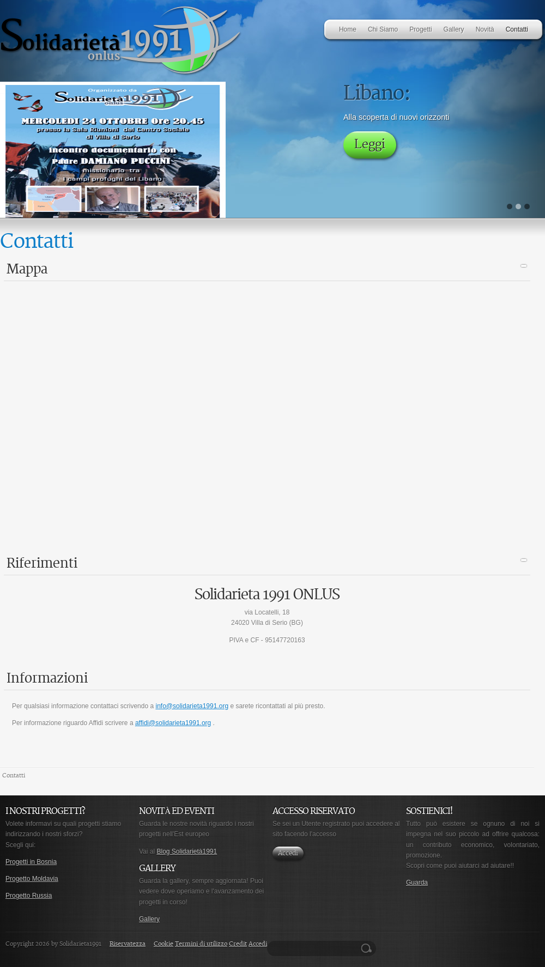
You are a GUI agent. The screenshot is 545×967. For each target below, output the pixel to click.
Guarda (417, 882)
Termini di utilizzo (201, 943)
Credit (238, 943)
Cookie (163, 943)
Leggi (369, 144)
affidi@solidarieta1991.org (173, 723)
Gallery (149, 919)
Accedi (288, 853)
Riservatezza (128, 943)
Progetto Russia (28, 895)
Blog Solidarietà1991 (186, 851)
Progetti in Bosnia (31, 862)
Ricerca (368, 948)
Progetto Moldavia (31, 879)
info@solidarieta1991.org (191, 706)
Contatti (13, 775)
